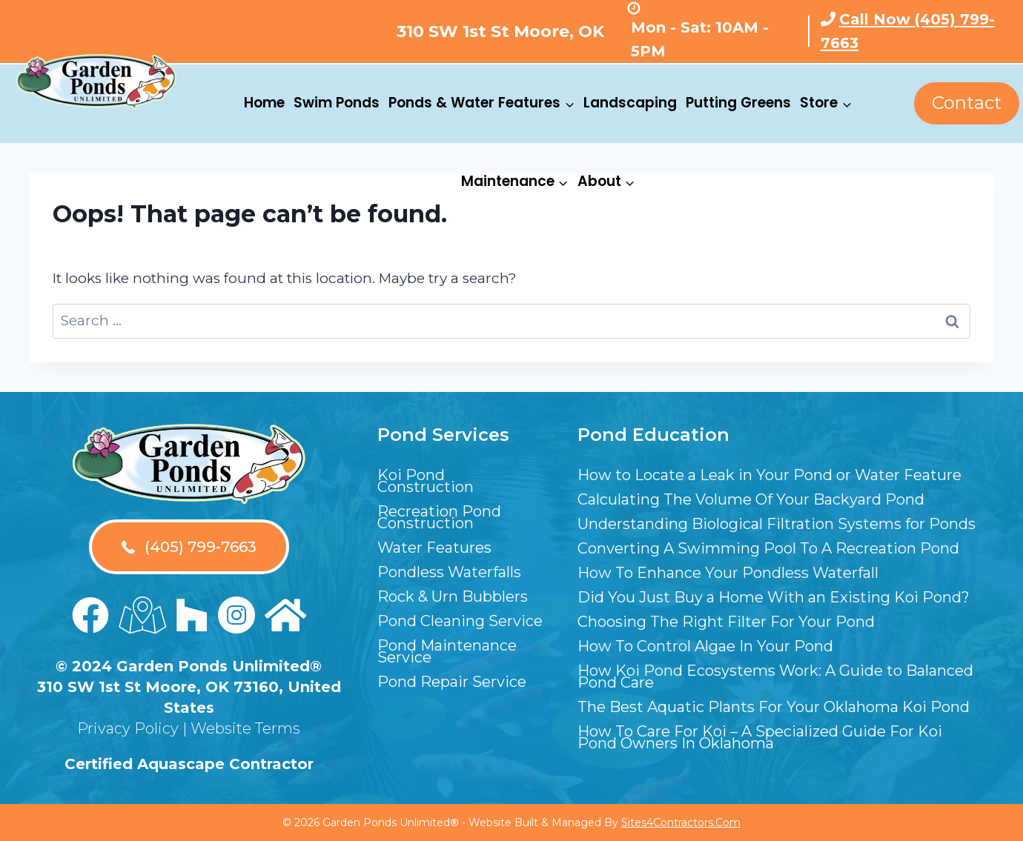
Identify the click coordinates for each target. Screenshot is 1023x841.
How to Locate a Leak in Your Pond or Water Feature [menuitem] (769, 475)
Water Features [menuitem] (434, 547)
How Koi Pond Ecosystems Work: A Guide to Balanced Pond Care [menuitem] (775, 676)
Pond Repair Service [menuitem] (451, 682)
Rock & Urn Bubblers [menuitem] (452, 596)
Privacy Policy (128, 728)
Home (264, 103)
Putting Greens (738, 103)
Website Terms (245, 728)
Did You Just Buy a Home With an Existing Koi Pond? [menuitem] (773, 597)
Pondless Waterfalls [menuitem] (449, 572)
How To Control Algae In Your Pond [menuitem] (705, 646)
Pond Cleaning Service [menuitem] (460, 621)
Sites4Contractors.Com (681, 822)
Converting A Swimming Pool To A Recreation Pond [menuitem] (768, 548)
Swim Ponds (337, 103)
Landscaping (630, 103)
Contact (967, 102)
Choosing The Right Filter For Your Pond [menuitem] (726, 622)
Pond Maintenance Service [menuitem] (447, 651)
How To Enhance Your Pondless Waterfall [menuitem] (727, 573)
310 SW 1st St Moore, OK (500, 31)
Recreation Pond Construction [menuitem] (439, 517)
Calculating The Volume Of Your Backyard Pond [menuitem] (750, 499)
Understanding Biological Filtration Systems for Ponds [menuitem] (776, 524)
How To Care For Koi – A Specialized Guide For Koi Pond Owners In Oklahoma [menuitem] (759, 737)
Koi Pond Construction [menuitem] (425, 481)
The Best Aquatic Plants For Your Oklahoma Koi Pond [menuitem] (773, 707)
